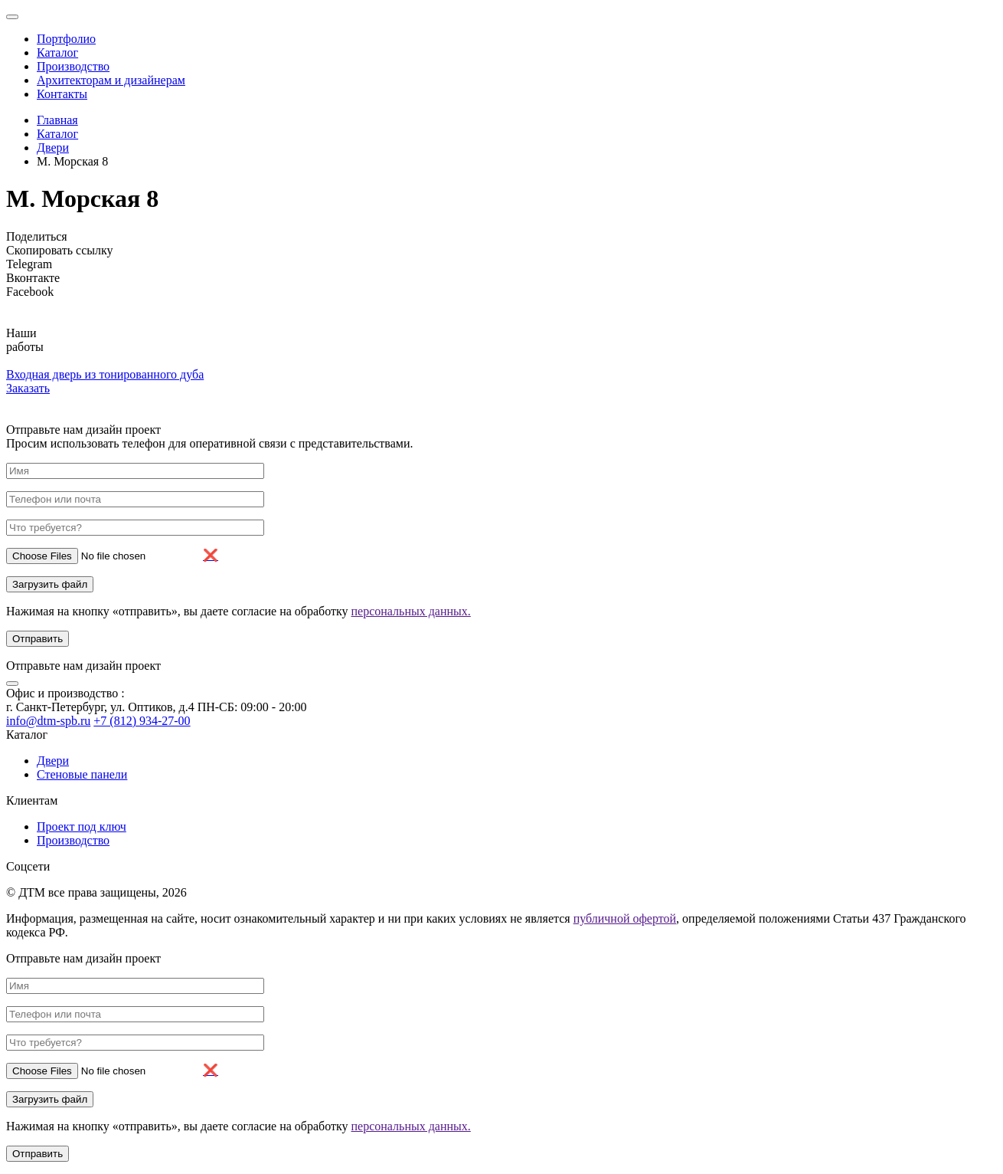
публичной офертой (624, 918)
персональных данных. (411, 611)
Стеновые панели (82, 774)
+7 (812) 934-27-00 (141, 720)
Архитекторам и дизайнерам (111, 80)
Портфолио (66, 38)
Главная (57, 119)
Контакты (62, 93)
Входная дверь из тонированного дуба (105, 374)
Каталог (57, 52)
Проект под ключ (81, 826)
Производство (73, 66)
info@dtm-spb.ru (48, 720)
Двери (53, 147)
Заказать (28, 388)
